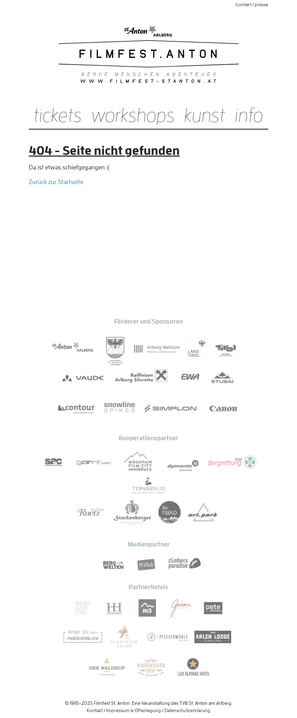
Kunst (204, 115)
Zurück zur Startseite (56, 182)
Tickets (58, 115)
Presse (261, 4)
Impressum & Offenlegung (133, 710)
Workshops (133, 115)
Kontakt (243, 4)
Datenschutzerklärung (187, 710)
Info (249, 115)
